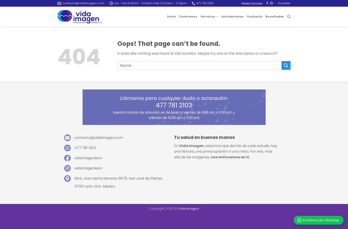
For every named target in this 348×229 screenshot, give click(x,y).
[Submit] (286, 65)
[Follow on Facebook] (267, 3)
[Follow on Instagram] (271, 3)
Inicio (171, 16)
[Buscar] (289, 16)
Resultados (274, 16)
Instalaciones (232, 16)
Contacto (254, 16)
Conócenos (188, 16)
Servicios (209, 17)
